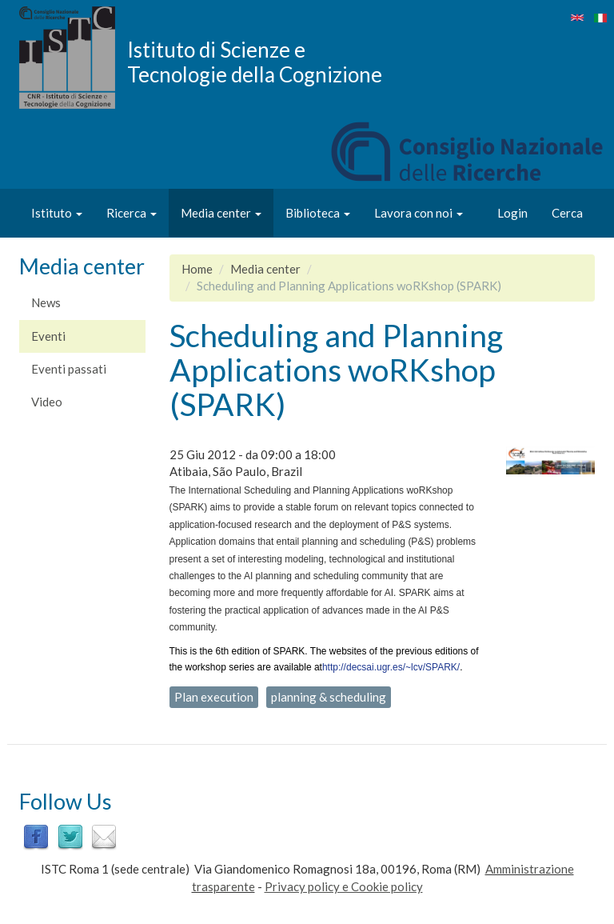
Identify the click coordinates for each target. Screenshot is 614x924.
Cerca (567, 213)
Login (512, 213)
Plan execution (213, 697)
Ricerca (131, 213)
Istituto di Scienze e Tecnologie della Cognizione (254, 61)
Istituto (56, 213)
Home (197, 269)
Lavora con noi (418, 213)
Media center (221, 213)
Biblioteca (317, 213)
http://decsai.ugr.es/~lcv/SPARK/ (391, 667)
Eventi (48, 336)
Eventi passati (68, 369)
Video (46, 401)
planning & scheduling (328, 697)
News (46, 302)
